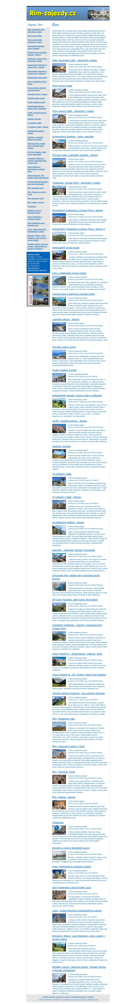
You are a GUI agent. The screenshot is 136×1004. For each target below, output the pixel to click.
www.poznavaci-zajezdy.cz (37, 270)
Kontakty (90, 997)
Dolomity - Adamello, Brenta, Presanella (73, 550)
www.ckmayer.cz (34, 268)
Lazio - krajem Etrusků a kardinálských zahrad (77, 910)
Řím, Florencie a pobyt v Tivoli (68, 746)
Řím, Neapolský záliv (63, 718)
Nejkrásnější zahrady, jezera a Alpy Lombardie (77, 395)
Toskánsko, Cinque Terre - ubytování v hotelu (76, 182)
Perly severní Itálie (62, 85)
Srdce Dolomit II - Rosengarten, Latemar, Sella (77, 653)
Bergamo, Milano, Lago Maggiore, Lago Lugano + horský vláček (37, 238)
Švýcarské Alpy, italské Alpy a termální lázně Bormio (36, 146)
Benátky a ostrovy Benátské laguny (71, 848)
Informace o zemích (63, 997)
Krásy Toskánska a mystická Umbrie (71, 866)
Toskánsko (58, 822)
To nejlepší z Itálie (62, 474)
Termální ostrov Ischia (64, 347)
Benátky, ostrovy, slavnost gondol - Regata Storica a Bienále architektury (38, 246)
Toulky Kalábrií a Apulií (64, 370)
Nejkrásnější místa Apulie (65, 247)
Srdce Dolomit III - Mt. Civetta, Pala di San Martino (79, 674)
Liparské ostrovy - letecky (66, 319)
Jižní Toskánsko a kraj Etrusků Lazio (71, 887)
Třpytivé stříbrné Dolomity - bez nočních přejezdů (78, 693)
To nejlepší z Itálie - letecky (66, 497)
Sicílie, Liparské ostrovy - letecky (69, 421)
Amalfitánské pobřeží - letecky (68, 522)
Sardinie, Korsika (61, 446)
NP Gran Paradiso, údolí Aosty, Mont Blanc (75, 599)
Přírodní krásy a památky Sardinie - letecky (75, 155)
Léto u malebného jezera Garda (69, 273)
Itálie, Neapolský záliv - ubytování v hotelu (74, 60)
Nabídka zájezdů (48, 997)
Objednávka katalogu (78, 997)
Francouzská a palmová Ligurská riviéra (73, 294)
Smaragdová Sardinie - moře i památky (73, 136)
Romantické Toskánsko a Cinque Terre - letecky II (78, 229)
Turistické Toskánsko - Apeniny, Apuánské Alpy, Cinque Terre (37, 161)
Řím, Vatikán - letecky (64, 797)
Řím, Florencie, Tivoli (63, 771)
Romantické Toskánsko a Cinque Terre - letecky (77, 210)
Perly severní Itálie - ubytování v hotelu (73, 111)
